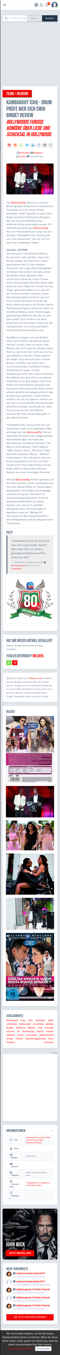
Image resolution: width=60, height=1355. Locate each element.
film (30, 1020)
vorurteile (31, 1035)
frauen (50, 1031)
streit (20, 1035)
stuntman (38, 1024)
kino (23, 1020)
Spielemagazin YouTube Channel (33, 1289)
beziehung (28, 1031)
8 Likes (22, 156)
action (9, 1038)
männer (10, 1035)
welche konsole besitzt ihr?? (30, 1273)
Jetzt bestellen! (20, 1253)
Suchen (49, 18)
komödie (40, 1020)
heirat (40, 1031)
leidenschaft (46, 1035)
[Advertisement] (30, 54)
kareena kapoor (25, 1027)
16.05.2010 (24, 153)
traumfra (49, 1042)
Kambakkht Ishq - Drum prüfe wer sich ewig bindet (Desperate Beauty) (38, 1140)
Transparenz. (16, 569)
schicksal (11, 1024)
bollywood (12, 1020)
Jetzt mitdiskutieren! (30, 1317)
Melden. (38, 656)
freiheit (10, 1042)
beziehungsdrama (36, 1038)
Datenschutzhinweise (21, 1348)
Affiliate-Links (35, 678)
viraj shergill (46, 1027)
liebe (51, 1020)
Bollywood (18, 202)
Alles (34, 18)
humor (19, 1038)
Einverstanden (43, 1349)
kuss (51, 1038)
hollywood (25, 1024)
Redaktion (38, 153)
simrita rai (13, 1031)
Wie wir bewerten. (18, 566)
